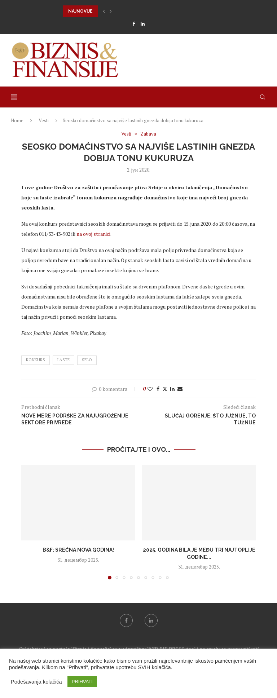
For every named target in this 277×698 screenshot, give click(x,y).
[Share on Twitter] (164, 388)
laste (63, 359)
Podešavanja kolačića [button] (36, 682)
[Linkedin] (143, 24)
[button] (104, 11)
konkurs (35, 359)
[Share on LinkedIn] (172, 388)
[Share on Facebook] (158, 388)
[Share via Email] (180, 388)
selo (87, 359)
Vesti (44, 120)
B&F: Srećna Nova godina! (78, 550)
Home (17, 120)
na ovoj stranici (93, 233)
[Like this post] (150, 388)
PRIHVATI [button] (82, 681)
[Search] (262, 97)
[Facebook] (133, 24)
